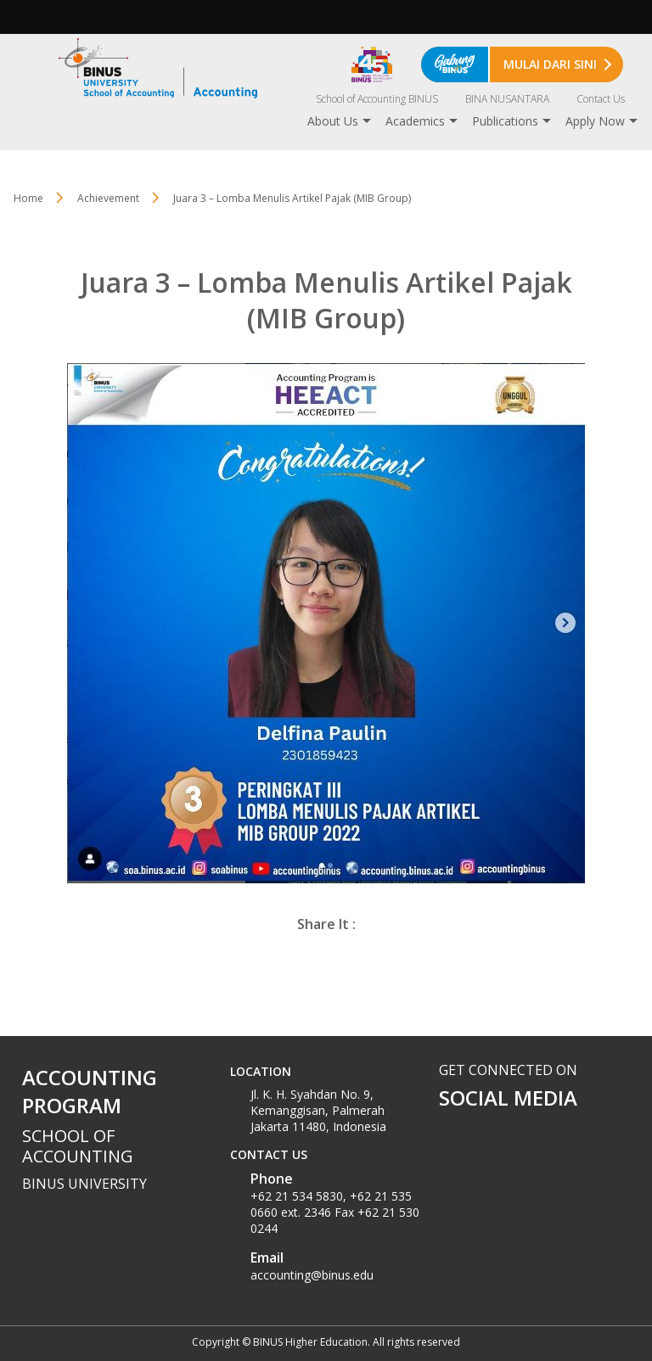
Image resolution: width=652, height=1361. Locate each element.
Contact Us (600, 99)
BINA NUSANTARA (507, 99)
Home (28, 198)
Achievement (108, 198)
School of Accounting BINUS (377, 99)
